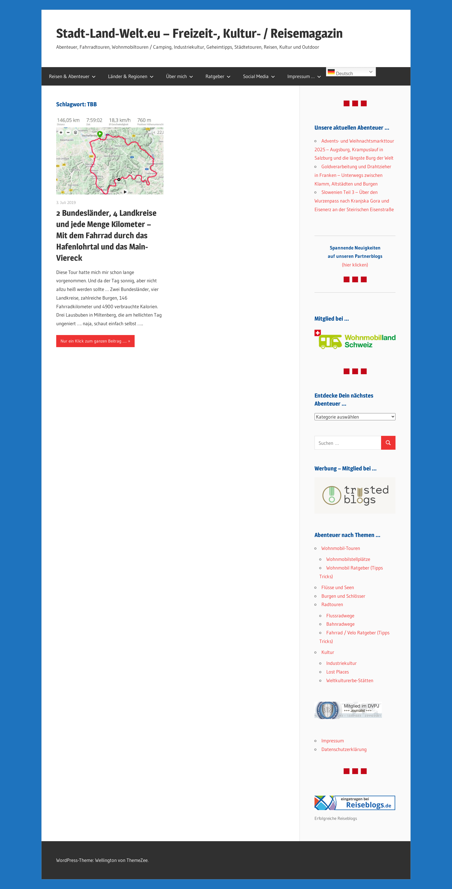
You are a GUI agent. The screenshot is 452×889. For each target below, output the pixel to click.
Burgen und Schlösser (343, 596)
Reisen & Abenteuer (72, 76)
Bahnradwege (340, 624)
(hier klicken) (355, 256)
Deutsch (340, 72)
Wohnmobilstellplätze (348, 559)
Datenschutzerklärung (344, 749)
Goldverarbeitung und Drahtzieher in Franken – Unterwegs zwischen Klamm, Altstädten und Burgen (352, 175)
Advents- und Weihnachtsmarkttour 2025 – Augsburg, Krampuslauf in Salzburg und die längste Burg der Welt (354, 149)
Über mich (179, 76)
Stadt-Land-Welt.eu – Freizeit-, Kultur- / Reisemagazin (199, 33)
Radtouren (332, 604)
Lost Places (337, 672)
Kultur (327, 652)
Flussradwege (340, 615)
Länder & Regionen (131, 76)
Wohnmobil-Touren (340, 548)
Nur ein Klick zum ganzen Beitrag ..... (94, 341)
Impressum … (304, 76)
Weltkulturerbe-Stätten (349, 680)
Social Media (259, 76)
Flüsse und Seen (337, 587)
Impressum (332, 740)
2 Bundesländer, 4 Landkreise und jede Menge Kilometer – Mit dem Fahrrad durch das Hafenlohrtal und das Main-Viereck (106, 235)
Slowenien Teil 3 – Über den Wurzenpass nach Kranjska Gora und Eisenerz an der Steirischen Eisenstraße (354, 200)
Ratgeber (218, 76)
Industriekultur (341, 663)
